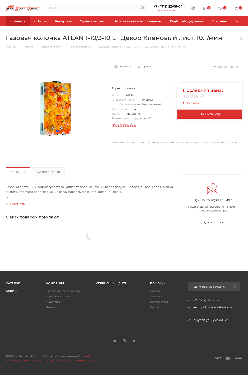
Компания (55, 283)
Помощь (157, 283)
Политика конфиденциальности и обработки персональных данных (51, 360)
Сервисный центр (111, 283)
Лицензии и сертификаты (63, 290)
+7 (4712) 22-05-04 (168, 6)
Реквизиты (53, 307)
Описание (18, 172)
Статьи (154, 307)
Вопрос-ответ (159, 301)
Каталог (13, 283)
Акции (11, 290)
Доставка (156, 296)
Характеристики (48, 172)
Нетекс (86, 356)
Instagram (124, 341)
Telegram (134, 341)
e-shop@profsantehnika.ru (212, 307)
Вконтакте (114, 341)
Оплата (155, 290)
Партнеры (53, 301)
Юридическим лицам (60, 296)
